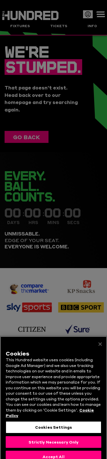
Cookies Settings (53, 433)
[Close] (100, 350)
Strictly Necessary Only (54, 448)
